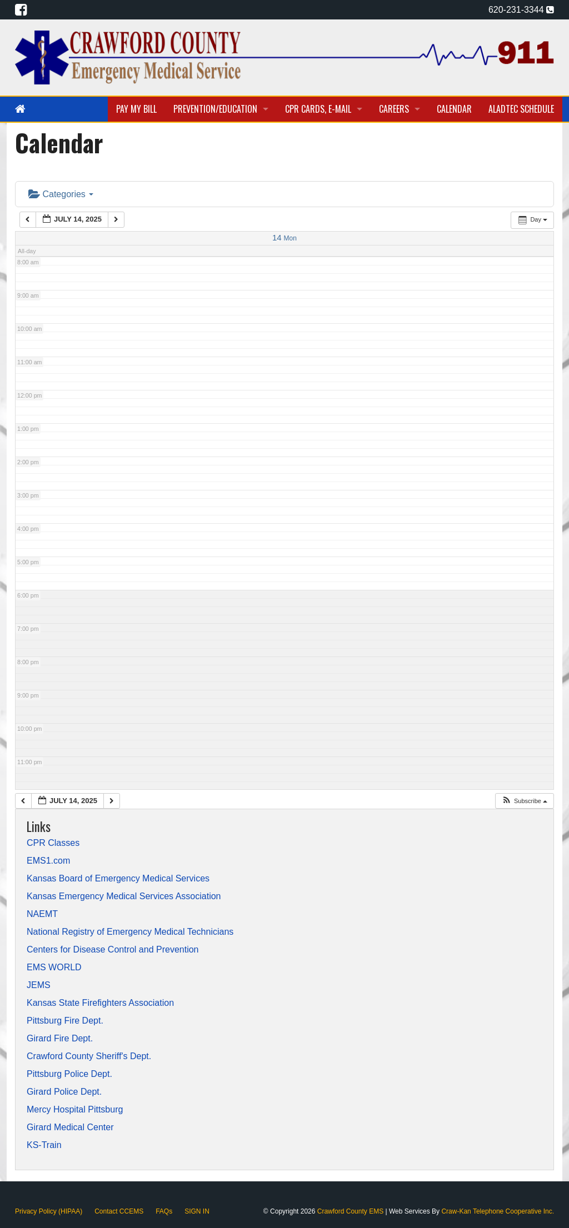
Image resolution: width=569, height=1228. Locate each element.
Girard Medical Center (70, 1127)
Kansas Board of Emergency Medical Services (118, 878)
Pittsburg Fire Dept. (65, 1020)
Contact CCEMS (118, 1211)
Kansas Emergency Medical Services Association (124, 896)
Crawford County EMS (351, 1211)
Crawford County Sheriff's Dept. (89, 1056)
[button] (524, 801)
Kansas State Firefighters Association (100, 1003)
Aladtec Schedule (521, 109)
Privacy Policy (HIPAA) (48, 1211)
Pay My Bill (136, 109)
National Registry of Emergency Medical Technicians (130, 932)
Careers (394, 109)
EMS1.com (48, 860)
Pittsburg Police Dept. (69, 1074)
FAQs (164, 1211)
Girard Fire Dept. (60, 1038)
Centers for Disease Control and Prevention (113, 949)
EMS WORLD (54, 967)
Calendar (454, 109)
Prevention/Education (215, 109)
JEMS (39, 985)
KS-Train (44, 1145)
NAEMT (42, 914)
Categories (60, 194)
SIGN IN (196, 1211)
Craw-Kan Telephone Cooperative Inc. (497, 1211)
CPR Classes (53, 843)
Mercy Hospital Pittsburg (75, 1109)
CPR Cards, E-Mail (318, 109)
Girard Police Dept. (64, 1091)
